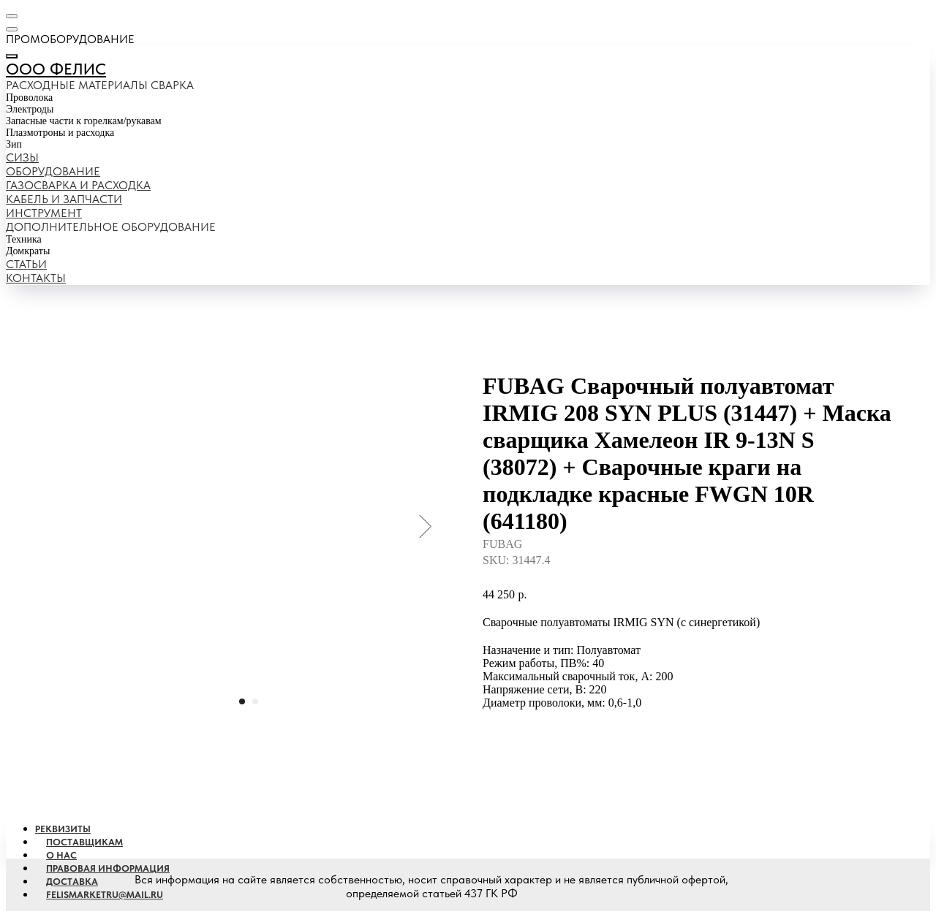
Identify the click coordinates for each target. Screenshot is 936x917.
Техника (24, 239)
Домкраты (28, 251)
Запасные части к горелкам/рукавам (84, 120)
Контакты (36, 278)
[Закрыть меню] (12, 56)
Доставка (72, 881)
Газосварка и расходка (78, 185)
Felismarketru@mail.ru (104, 894)
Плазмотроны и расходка (60, 132)
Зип (14, 144)
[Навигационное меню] (12, 16)
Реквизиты (63, 828)
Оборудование (53, 171)
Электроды (29, 109)
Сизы (22, 157)
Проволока (29, 97)
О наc (61, 855)
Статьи (26, 264)
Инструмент (44, 213)
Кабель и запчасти (64, 199)
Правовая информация (108, 868)
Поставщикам (84, 842)
